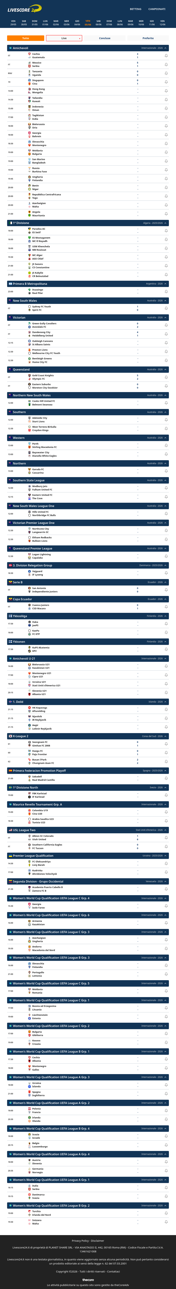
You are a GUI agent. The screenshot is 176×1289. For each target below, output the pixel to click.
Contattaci (113, 1271)
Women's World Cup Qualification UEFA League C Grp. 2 (51, 1026)
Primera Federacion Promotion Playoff (39, 771)
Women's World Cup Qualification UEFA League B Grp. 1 (51, 1051)
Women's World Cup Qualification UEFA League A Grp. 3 (51, 1077)
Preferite (148, 38)
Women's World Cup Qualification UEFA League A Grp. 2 (51, 1103)
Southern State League (29, 480)
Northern (19, 463)
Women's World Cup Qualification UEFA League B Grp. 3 (51, 958)
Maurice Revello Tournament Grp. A (37, 804)
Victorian (19, 317)
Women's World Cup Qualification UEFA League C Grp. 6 (51, 915)
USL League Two (24, 830)
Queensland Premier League (32, 549)
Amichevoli (20, 48)
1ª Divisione (21, 223)
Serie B (18, 582)
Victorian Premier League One (34, 523)
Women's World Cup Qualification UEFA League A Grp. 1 (51, 1180)
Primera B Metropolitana (30, 284)
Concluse (104, 38)
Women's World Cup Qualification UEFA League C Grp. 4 (51, 898)
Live (64, 38)
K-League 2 (20, 736)
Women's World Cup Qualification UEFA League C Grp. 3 (51, 932)
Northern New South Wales (32, 395)
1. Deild (18, 702)
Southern (19, 412)
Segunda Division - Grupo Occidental (38, 881)
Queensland (21, 370)
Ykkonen (19, 642)
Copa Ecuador (22, 599)
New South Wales (25, 301)
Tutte (25, 38)
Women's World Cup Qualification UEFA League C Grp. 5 (51, 983)
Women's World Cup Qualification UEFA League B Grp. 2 (51, 1206)
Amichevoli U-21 (24, 659)
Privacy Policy (80, 1241)
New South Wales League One (33, 506)
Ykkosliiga (20, 616)
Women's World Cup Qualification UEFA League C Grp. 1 (51, 1000)
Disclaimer (97, 1241)
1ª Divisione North (25, 787)
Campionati (156, 9)
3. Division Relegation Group (32, 565)
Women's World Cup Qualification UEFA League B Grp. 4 (51, 1128)
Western (19, 438)
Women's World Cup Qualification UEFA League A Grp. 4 (51, 1154)
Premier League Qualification (33, 856)
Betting (135, 9)
